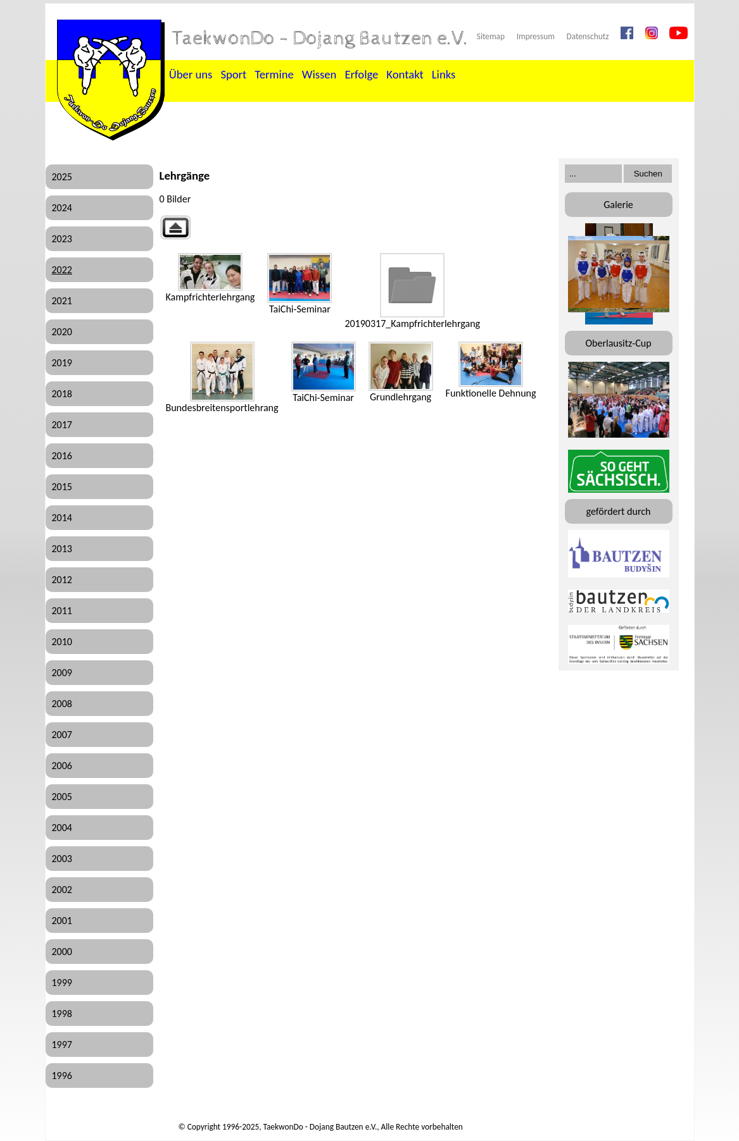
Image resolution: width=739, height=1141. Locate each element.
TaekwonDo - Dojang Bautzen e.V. (320, 39)
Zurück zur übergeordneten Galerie (175, 227)
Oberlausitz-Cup (618, 343)
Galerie (618, 205)
